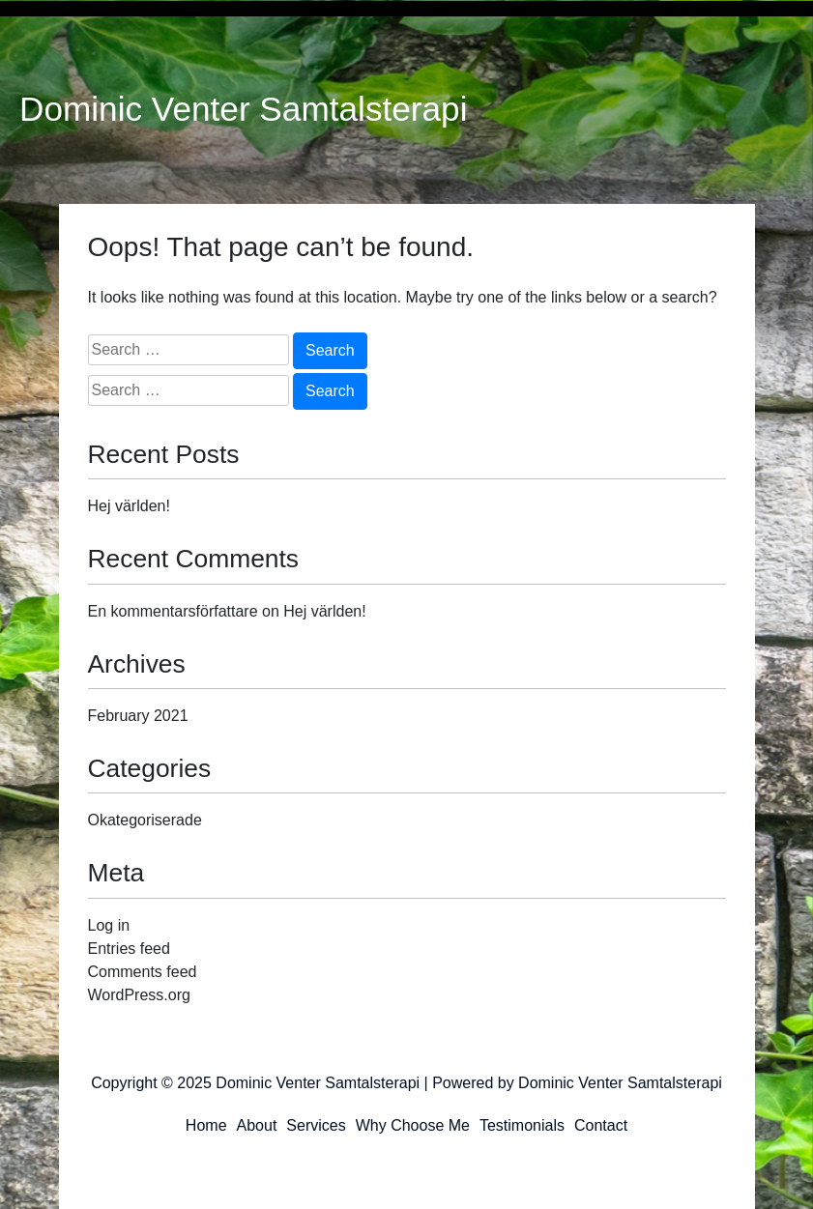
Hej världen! (129, 506)
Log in (109, 925)
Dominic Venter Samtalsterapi (243, 109)
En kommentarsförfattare (173, 611)
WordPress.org (139, 995)
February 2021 (138, 715)
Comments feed (142, 972)
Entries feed (129, 948)
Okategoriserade (145, 820)
